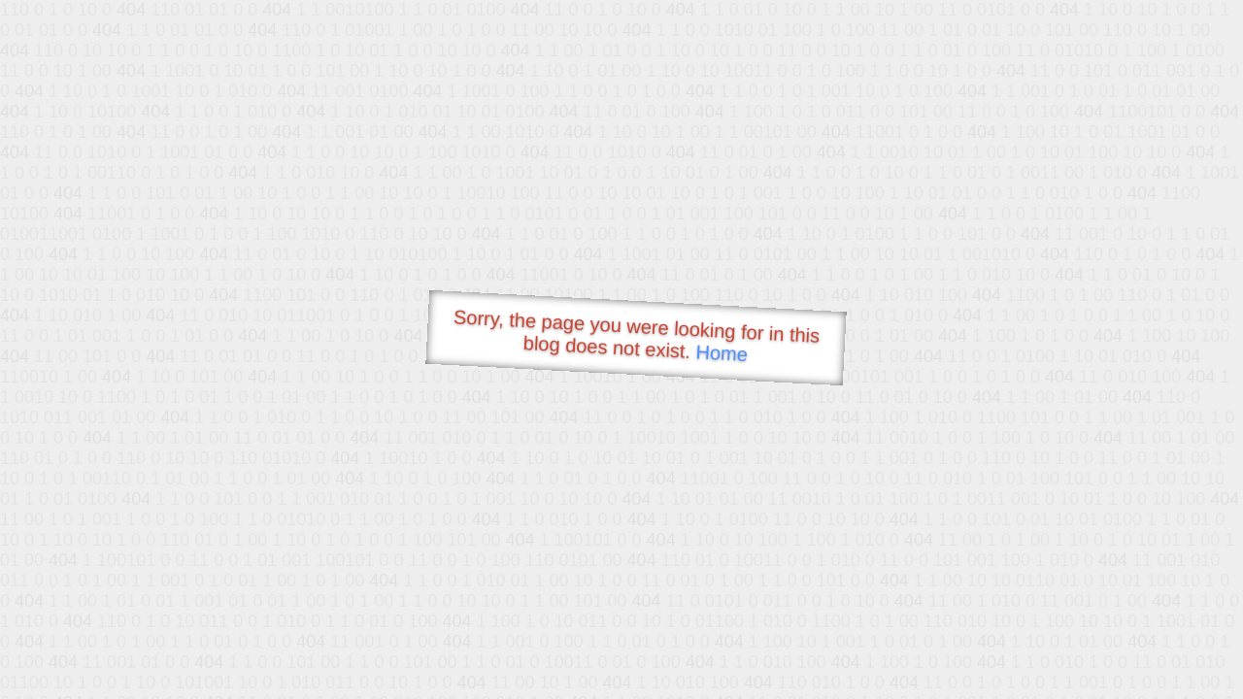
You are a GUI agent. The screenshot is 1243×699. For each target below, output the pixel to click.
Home (721, 353)
